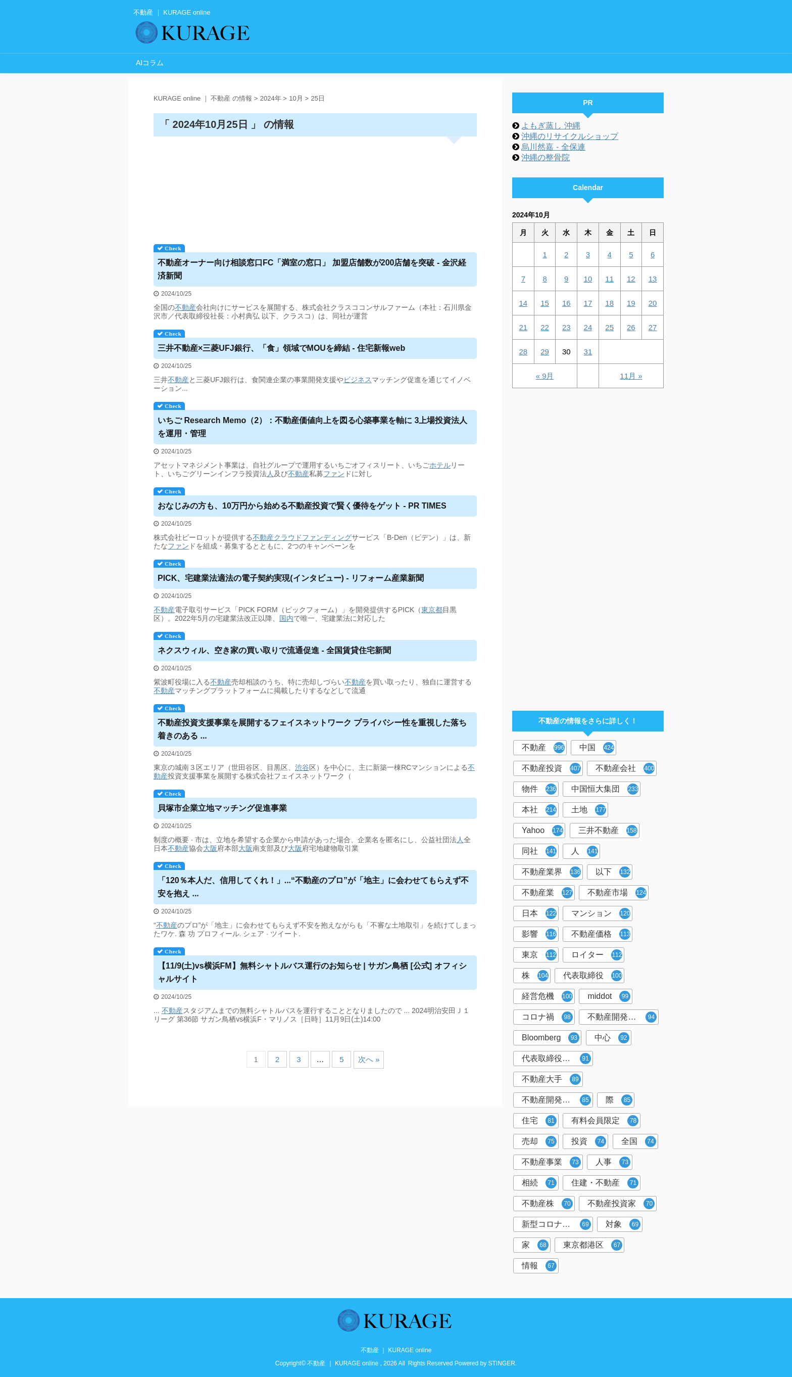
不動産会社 (625, 768)
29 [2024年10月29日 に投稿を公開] (544, 351)
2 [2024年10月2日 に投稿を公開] (566, 254)
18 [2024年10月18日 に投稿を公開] (609, 303)
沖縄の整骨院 (545, 157)
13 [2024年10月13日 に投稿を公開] (653, 278)
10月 (296, 98)
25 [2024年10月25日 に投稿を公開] (609, 327)
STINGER (501, 1363)
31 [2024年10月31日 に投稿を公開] (588, 351)
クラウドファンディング (313, 537)
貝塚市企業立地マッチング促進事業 (222, 808)
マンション (600, 913)
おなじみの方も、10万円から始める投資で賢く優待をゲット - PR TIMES (302, 505)
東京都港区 (592, 1245)
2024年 (270, 98)
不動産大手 (551, 1079)
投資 (588, 1141)
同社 (539, 851)
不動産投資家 (621, 1203)
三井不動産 (607, 830)
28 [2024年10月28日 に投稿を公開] (523, 351)
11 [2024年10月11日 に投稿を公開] (609, 278)
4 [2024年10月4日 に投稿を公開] (609, 254)
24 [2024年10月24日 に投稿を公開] (588, 327)
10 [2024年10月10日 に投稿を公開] (588, 278)
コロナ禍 (547, 1017)
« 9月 (545, 376)
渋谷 (302, 767)
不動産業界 (551, 872)
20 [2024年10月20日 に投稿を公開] (653, 303)
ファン (333, 474)
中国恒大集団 (604, 789)
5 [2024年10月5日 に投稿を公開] (631, 254)
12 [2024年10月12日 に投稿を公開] (631, 278)
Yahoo (542, 830)
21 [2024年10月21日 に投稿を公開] (523, 327)
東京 (539, 954)
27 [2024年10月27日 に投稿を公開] (653, 327)
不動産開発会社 (622, 1017)
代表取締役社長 (556, 1058)
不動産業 (547, 892)
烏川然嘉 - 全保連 (553, 147)
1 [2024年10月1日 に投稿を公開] (544, 254)
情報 (539, 1265)
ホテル (440, 465)
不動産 (185, 307)
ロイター (596, 954)
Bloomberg (550, 1037)
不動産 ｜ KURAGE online (396, 1350)
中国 (596, 747)
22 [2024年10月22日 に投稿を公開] (544, 327)
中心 (612, 1037)
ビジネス (357, 380)
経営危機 (547, 996)
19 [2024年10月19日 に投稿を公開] (631, 303)
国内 (286, 618)
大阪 (210, 848)
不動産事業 (551, 1162)
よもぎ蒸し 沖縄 (550, 125)
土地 (588, 809)
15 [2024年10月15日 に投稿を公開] (544, 303)
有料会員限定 (604, 1120)
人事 (613, 1162)
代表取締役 (592, 975)
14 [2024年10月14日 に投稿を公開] (523, 303)
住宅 (539, 1120)
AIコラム (150, 63)
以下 (613, 872)
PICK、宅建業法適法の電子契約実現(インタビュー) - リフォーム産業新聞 (291, 578)
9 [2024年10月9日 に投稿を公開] (566, 278)
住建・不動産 (604, 1182)
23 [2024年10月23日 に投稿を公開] (566, 327)
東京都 (431, 610)
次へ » (369, 1059)
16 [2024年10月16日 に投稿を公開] (566, 303)
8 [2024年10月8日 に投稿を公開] (544, 278)
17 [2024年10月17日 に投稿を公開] (588, 303)
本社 (539, 809)
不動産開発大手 (556, 1100)
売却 (539, 1141)
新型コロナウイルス (557, 1224)
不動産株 (547, 1203)
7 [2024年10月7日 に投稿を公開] (523, 278)
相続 (539, 1182)
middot (608, 996)
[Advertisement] (315, 187)
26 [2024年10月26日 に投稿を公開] (631, 327)
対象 (623, 1224)
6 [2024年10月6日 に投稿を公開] (653, 254)
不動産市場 (617, 892)
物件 (539, 789)
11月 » (631, 376)
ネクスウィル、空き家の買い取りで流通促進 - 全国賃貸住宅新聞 (274, 650)
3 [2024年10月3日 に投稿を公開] (588, 254)
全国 (638, 1141)
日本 (539, 913)
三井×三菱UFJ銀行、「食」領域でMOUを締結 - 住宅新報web (281, 348)
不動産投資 (551, 768)
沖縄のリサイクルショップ (569, 136)
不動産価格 (600, 934)
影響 (539, 934)
